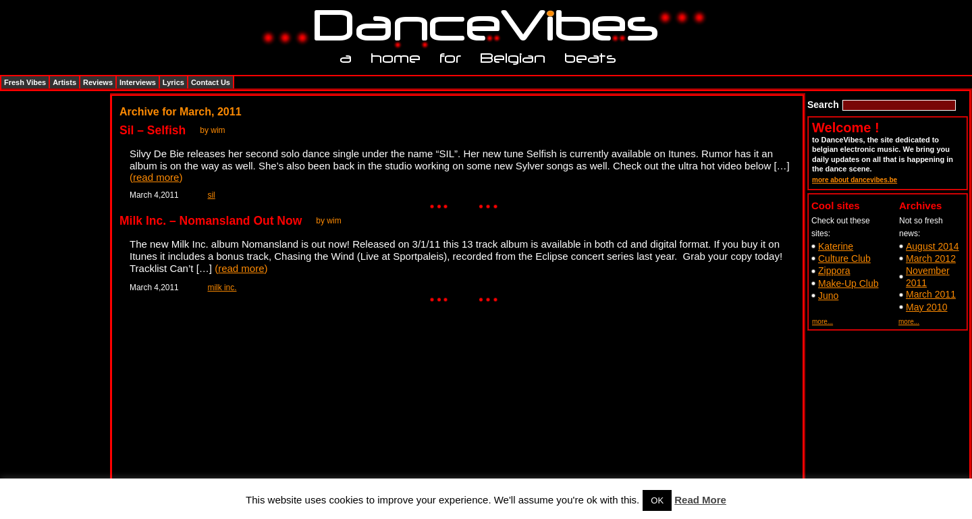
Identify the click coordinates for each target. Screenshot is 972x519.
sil (211, 195)
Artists (64, 82)
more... (822, 321)
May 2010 (926, 307)
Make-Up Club (848, 283)
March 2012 (931, 258)
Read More (700, 500)
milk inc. (222, 287)
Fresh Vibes (25, 82)
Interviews (137, 82)
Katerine (835, 246)
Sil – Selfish (152, 130)
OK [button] (657, 500)
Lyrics (173, 82)
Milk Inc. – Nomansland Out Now (210, 220)
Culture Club (844, 258)
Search (823, 104)
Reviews (98, 82)
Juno (828, 295)
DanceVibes (480, 26)
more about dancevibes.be (854, 180)
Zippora (834, 270)
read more (156, 177)
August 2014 (932, 246)
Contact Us (210, 82)
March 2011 (931, 294)
